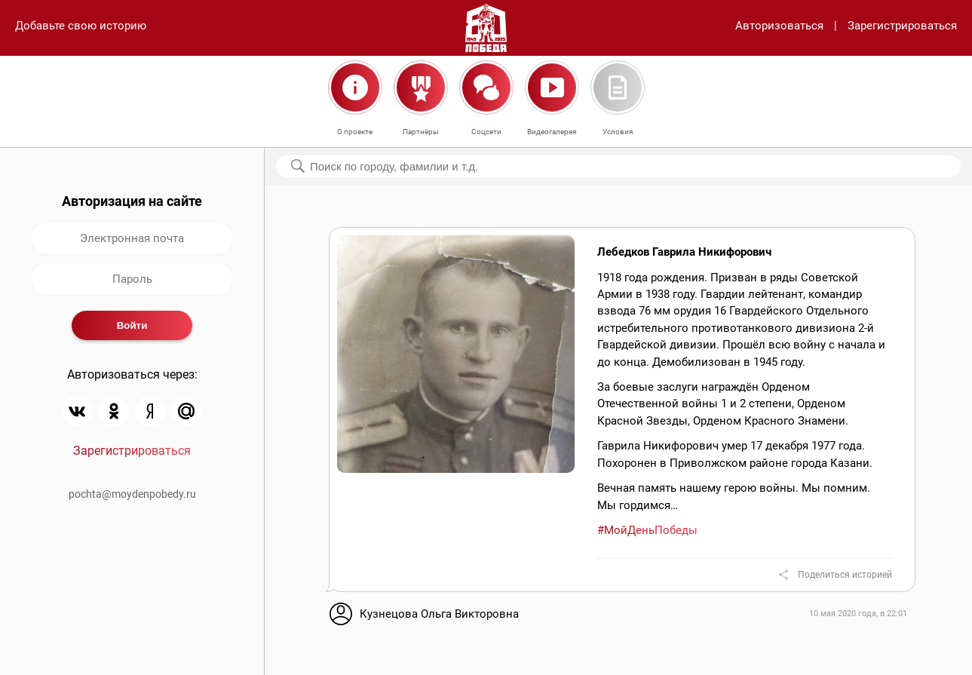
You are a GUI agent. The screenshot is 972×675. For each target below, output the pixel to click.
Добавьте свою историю (80, 25)
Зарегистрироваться (902, 25)
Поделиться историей (845, 574)
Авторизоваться (779, 25)
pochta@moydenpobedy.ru (132, 494)
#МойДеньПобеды (647, 530)
